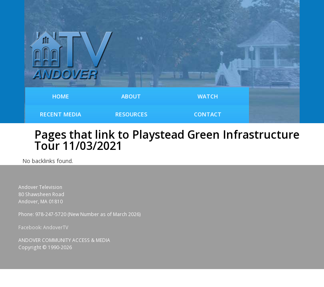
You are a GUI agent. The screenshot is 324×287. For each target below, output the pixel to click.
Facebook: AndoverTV (43, 227)
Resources (131, 114)
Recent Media (60, 114)
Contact (207, 114)
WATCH (208, 96)
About (131, 96)
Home (60, 96)
